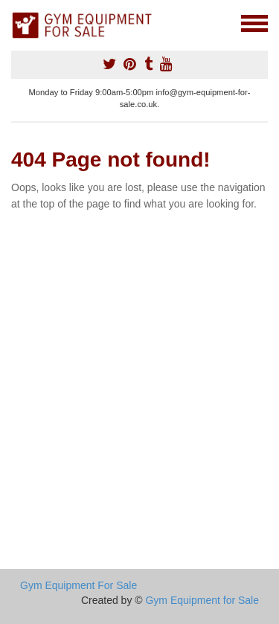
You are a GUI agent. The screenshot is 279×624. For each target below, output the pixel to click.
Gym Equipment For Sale (78, 585)
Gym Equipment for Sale (202, 600)
